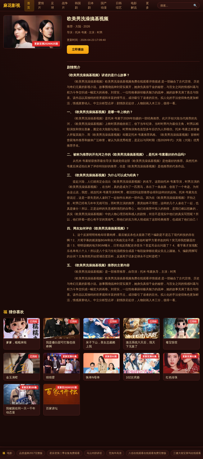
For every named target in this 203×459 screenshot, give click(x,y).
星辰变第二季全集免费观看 (66, 453)
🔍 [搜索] (195, 5)
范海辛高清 (116, 453)
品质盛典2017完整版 (32, 453)
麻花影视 (11, 5)
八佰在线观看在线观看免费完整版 (149, 453)
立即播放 (78, 49)
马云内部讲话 (95, 453)
